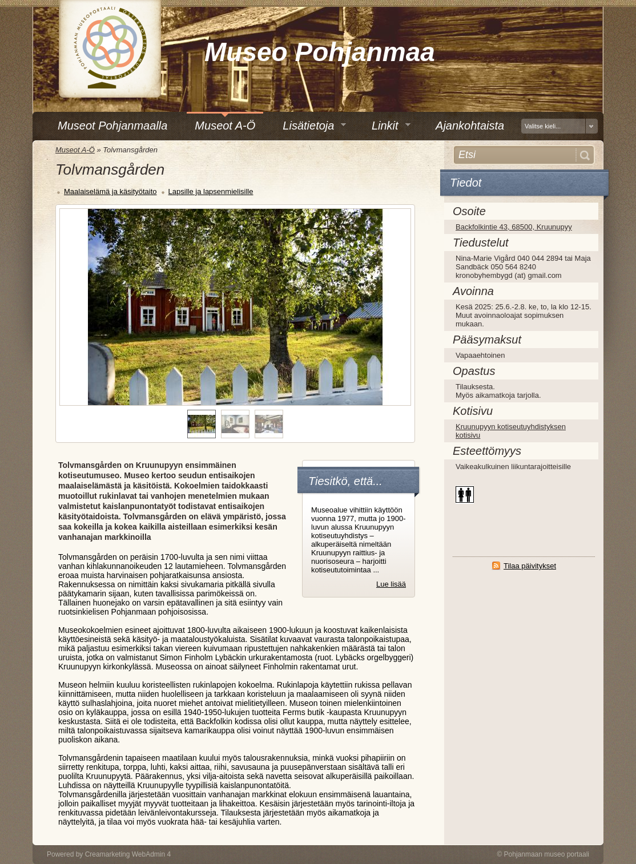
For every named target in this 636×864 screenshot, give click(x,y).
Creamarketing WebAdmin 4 (128, 854)
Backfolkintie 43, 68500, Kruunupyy (514, 227)
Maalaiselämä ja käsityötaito (110, 191)
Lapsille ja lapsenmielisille (210, 191)
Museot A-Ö (75, 150)
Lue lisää (391, 584)
